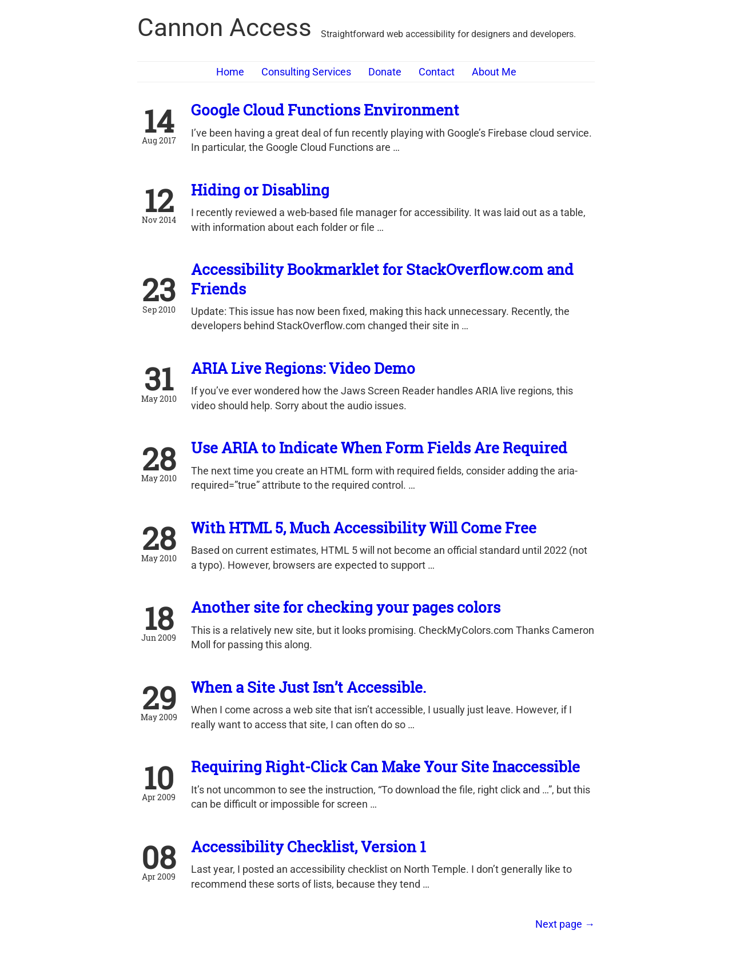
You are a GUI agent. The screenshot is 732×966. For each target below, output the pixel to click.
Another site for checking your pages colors (345, 607)
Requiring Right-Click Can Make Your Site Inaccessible (385, 766)
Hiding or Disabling (260, 189)
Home (230, 72)
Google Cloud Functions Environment (325, 109)
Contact (437, 72)
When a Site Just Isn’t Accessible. (308, 687)
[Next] (565, 924)
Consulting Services (306, 72)
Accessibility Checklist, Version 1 (308, 846)
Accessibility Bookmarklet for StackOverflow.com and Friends (382, 279)
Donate (384, 72)
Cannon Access (224, 27)
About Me (494, 72)
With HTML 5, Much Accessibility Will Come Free (363, 527)
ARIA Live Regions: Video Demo (303, 368)
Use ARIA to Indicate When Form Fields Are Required (379, 447)
